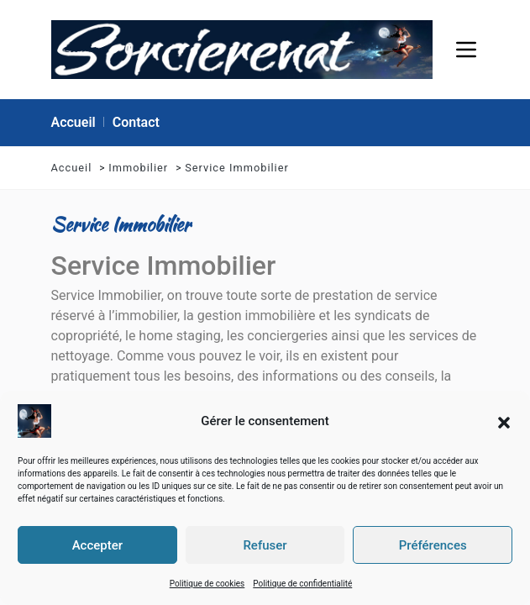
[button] (504, 420)
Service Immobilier (237, 167)
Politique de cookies (207, 582)
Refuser (264, 544)
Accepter (97, 544)
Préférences (433, 544)
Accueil (71, 167)
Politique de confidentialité (302, 582)
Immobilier (138, 167)
